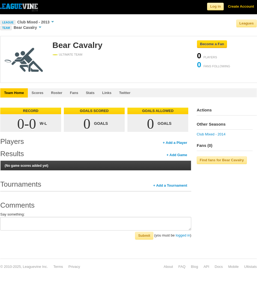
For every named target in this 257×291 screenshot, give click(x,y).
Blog (194, 267)
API (206, 267)
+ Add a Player (175, 143)
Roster (56, 93)
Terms (58, 267)
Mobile (233, 267)
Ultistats (250, 267)
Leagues (246, 23)
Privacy (74, 267)
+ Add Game (176, 155)
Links (106, 93)
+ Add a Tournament (170, 185)
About (168, 267)
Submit (144, 236)
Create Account (241, 6)
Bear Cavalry (28, 27)
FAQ (182, 267)
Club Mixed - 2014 (211, 134)
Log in (215, 6)
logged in (183, 235)
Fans (74, 93)
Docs (219, 267)
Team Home (14, 93)
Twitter (124, 93)
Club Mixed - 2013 (35, 22)
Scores (37, 93)
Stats (90, 93)
